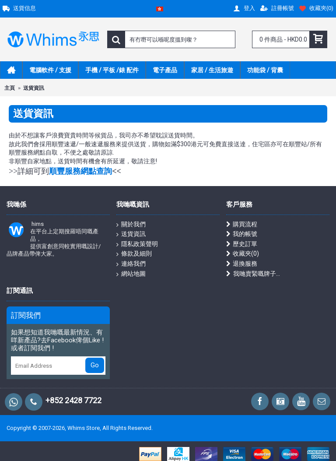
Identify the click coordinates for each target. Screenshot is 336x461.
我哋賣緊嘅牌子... (253, 274)
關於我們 (131, 225)
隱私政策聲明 (137, 244)
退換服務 (241, 263)
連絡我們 (131, 264)
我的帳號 (241, 234)
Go (95, 365)
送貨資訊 (131, 234)
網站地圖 (131, 274)
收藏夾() (242, 253)
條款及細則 (134, 254)
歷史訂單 (241, 244)
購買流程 (241, 224)
